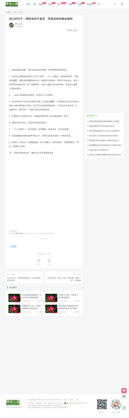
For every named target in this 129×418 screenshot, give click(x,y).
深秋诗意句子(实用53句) (98, 150)
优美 (51, 3)
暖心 (62, 3)
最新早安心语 (92, 116)
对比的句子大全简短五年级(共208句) (103, 136)
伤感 (71, 3)
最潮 (42, 3)
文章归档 (39, 403)
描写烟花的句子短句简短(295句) (102, 126)
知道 (71, 400)
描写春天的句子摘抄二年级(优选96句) (104, 140)
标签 (44, 403)
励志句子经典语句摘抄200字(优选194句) (105, 155)
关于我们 (31, 403)
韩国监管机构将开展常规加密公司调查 (104, 121)
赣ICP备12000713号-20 (56, 403)
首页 (28, 4)
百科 (65, 400)
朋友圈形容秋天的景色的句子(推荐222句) (105, 145)
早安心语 (18, 24)
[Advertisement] (44, 50)
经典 (81, 3)
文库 (35, 4)
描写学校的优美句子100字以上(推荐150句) (106, 131)
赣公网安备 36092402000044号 (76, 403)
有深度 (91, 3)
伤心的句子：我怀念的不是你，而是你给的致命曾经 (41, 18)
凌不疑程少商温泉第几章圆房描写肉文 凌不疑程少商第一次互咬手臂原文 (68, 308)
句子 (77, 400)
